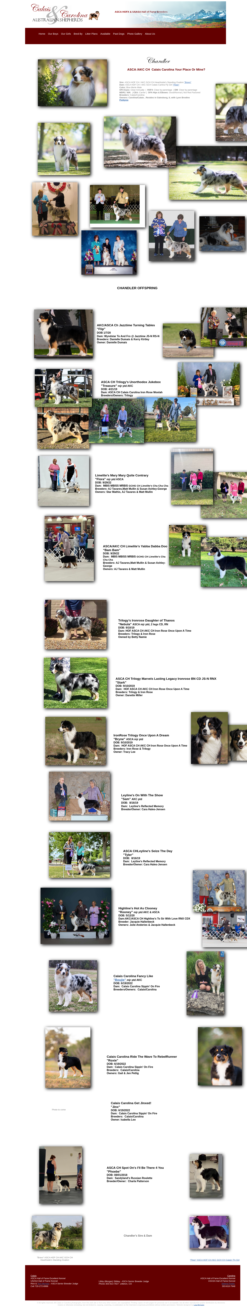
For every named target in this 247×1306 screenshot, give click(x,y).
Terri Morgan (43, 1283)
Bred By (78, 33)
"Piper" (176, 85)
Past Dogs (118, 33)
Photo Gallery (134, 33)
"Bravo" (187, 82)
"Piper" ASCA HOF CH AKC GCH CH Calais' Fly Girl (214, 1260)
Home (42, 33)
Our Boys (53, 33)
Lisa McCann (199, 1305)
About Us (150, 33)
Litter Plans (91, 33)
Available (105, 33)
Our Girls (66, 33)
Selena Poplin (228, 1283)
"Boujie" (120, 980)
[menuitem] (42, 34)
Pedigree (124, 100)
